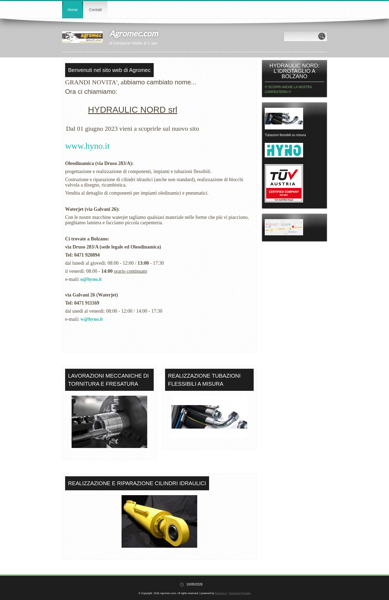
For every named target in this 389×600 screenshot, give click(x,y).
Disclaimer (235, 593)
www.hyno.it (87, 146)
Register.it (221, 593)
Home (73, 10)
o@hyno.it (91, 279)
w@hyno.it (91, 319)
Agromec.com (133, 33)
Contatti (95, 10)
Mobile (246, 593)
